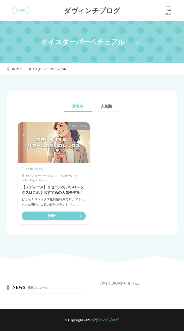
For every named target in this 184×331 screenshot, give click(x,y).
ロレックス (80, 125)
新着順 (77, 106)
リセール (67, 175)
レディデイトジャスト (35, 180)
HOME (17, 69)
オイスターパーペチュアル (42, 175)
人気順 (106, 106)
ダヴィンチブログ (92, 10)
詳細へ (52, 215)
